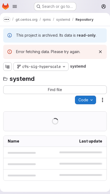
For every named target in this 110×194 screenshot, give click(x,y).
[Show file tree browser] (7, 66)
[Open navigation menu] (14, 6)
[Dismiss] (100, 51)
